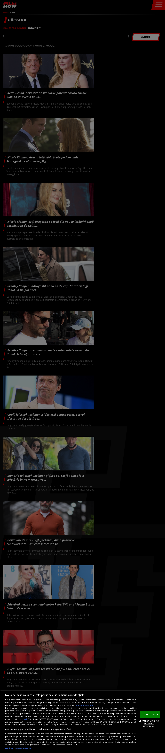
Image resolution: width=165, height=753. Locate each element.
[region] (82, 721)
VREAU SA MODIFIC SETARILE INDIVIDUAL (149, 724)
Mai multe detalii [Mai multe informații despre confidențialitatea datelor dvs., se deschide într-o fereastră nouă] (84, 705)
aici (25, 719)
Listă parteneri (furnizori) (18, 748)
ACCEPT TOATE (150, 714)
